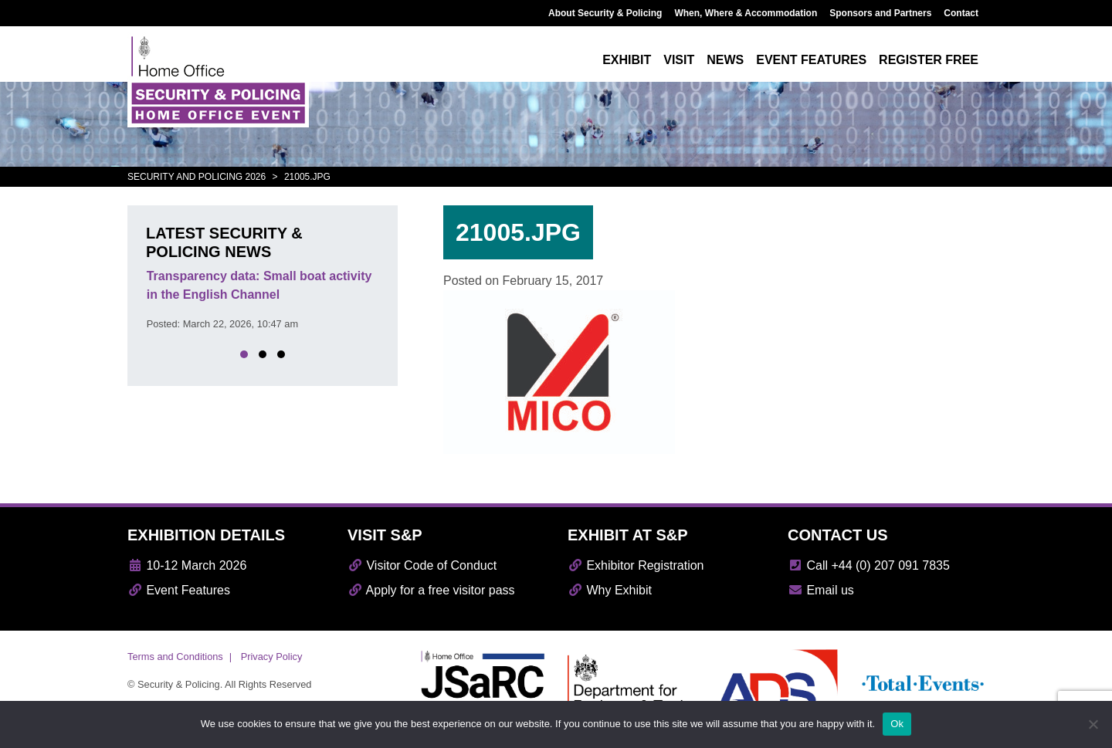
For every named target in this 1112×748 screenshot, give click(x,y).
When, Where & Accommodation (745, 13)
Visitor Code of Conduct (422, 565)
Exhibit (626, 59)
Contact (961, 13)
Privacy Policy (272, 656)
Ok (897, 723)
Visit (678, 59)
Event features (811, 59)
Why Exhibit (610, 590)
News (725, 59)
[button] (244, 354)
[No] (1092, 724)
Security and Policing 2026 (196, 176)
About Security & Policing (605, 13)
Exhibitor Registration (636, 565)
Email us (821, 590)
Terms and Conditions (175, 656)
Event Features (178, 590)
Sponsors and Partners (880, 13)
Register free (928, 59)
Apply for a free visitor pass (431, 590)
